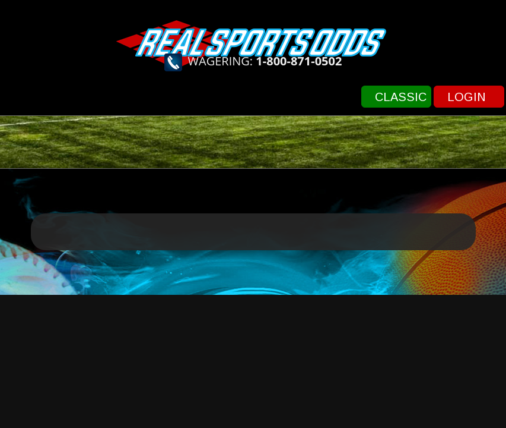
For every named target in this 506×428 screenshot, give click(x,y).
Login (466, 96)
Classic (401, 96)
